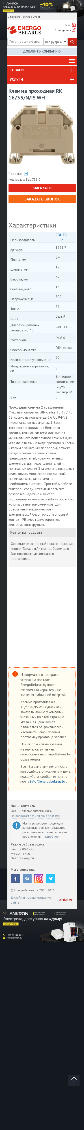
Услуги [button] (16, 79)
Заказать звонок (42, 199)
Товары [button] (17, 69)
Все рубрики (55, 42)
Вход (68, 25)
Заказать (42, 187)
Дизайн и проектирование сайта (31, 899)
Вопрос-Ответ (31, 16)
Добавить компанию (42, 51)
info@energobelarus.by (48, 781)
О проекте (13, 16)
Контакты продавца (26, 532)
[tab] (42, 70)
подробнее (51, 837)
